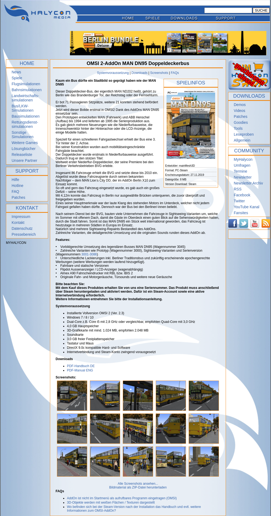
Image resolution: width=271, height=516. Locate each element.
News (16, 72)
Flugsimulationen (26, 84)
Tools (238, 128)
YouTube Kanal (246, 207)
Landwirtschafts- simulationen (25, 98)
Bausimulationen (26, 116)
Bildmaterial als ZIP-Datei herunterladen (138, 487)
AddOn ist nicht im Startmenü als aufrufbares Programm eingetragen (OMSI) (122, 498)
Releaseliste (22, 154)
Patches (18, 197)
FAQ (15, 191)
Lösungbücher (24, 148)
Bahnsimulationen (27, 90)
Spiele (17, 78)
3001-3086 (89, 254)
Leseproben (244, 134)
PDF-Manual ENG (80, 370)
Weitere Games (25, 143)
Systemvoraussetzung (113, 73)
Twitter (239, 201)
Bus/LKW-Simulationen (22, 108)
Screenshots (159, 73)
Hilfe (15, 179)
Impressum (21, 216)
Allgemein (242, 140)
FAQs (175, 73)
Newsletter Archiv (248, 183)
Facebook (242, 195)
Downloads (139, 73)
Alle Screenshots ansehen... (138, 484)
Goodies (241, 122)
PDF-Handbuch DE (81, 366)
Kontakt (18, 222)
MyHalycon (243, 159)
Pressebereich (24, 234)
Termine (240, 171)
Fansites (241, 213)
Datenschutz (22, 228)
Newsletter (243, 177)
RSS (238, 189)
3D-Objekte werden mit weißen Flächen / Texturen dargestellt (111, 502)
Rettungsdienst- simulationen (25, 124)
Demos (240, 104)
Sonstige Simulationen (22, 134)
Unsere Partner (24, 160)
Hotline (17, 185)
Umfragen (242, 165)
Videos (239, 110)
